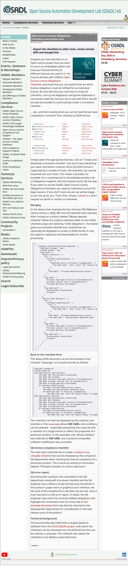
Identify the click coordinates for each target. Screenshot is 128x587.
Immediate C (9, 230)
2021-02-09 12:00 (107, 250)
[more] (125, 125)
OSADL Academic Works (11, 240)
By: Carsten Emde (36, 42)
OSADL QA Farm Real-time (13, 190)
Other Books (9, 244)
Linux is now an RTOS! (112, 109)
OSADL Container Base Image (14, 155)
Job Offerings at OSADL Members (14, 97)
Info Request (9, 61)
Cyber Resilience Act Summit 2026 (113, 86)
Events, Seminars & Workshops (13, 68)
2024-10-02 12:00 (107, 106)
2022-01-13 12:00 (107, 211)
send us (83, 195)
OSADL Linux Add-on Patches (13, 203)
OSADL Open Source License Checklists (13, 118)
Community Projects (9, 224)
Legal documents (11, 267)
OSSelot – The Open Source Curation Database (12, 141)
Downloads (9, 254)
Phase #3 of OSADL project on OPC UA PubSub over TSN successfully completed (113, 218)
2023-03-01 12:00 (107, 159)
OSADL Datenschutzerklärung (14, 272)
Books (5, 234)
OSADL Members (13, 75)
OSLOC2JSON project (63, 548)
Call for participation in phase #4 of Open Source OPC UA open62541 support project (114, 188)
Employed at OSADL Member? (13, 91)
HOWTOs (7, 249)
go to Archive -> (120, 278)
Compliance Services (9, 105)
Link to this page (121, 581)
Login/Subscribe (117, 22)
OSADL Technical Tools (14, 217)
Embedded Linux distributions (110, 163)
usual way (54, 446)
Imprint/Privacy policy (93, 22)
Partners (7, 51)
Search (6, 281)
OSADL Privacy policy (13, 276)
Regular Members (12, 79)
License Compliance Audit (12, 162)
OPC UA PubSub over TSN (13, 209)
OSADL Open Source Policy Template (13, 112)
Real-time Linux (10, 185)
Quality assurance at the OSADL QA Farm (13, 197)
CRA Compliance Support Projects (11, 149)
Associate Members (12, 82)
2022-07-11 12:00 (107, 181)
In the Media (9, 47)
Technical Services (7, 176)
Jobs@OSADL (9, 54)
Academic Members (12, 85)
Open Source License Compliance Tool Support (13, 132)
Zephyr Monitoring (12, 182)
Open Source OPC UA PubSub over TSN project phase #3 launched (113, 255)
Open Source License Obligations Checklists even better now (112, 134)
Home (75, 22)
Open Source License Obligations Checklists (50, 81)
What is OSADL (10, 41)
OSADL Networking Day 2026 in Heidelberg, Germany (114, 54)
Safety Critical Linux (12, 214)
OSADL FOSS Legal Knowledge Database (13, 125)
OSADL (25, 27)
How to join (8, 44)
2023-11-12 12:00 (107, 129)
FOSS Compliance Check (11, 168)
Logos (6, 58)
